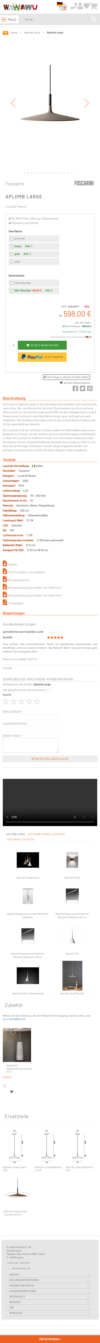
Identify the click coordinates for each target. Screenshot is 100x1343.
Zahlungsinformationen (24, 1279)
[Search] (94, 19)
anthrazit (19, 238)
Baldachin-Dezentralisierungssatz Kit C (19, 1068)
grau (17, 253)
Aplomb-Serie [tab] (16, 834)
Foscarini (15, 183)
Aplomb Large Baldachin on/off (48, 1169)
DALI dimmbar (28, 290)
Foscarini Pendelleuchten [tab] (46, 834)
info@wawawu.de (21, 1268)
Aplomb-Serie (32, 32)
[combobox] (57, 19)
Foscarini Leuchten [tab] (20, 839)
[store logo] (20, 7)
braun (17, 246)
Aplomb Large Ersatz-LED (15, 1169)
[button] (13, 103)
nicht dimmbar (22, 282)
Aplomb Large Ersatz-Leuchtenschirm (15, 1213)
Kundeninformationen (22, 1291)
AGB (11, 1307)
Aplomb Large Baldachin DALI (79, 1169)
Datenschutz (17, 1296)
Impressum (15, 1313)
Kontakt (14, 1274)
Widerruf (15, 1302)
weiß (17, 261)
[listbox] (34, 250)
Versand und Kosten (21, 1285)
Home (14, 32)
